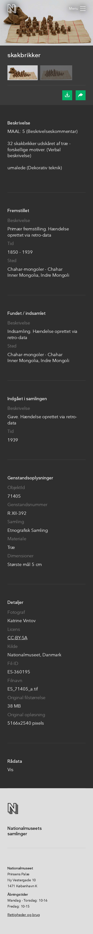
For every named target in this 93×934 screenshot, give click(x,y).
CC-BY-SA (17, 638)
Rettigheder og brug (23, 915)
